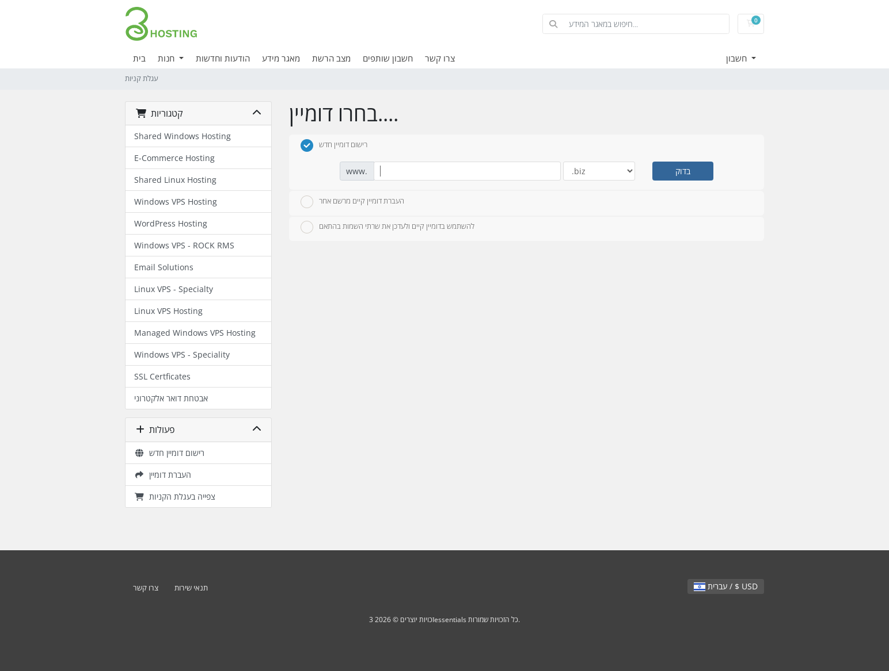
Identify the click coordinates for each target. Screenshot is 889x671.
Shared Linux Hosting (175, 179)
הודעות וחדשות (223, 58)
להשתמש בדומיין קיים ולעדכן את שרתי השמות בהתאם (387, 227)
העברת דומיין (162, 474)
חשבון (737, 58)
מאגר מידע (281, 58)
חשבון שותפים (388, 58)
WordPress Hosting (170, 223)
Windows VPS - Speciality (182, 354)
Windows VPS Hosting (175, 201)
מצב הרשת (331, 58)
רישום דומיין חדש (169, 452)
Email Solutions (163, 267)
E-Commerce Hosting (174, 157)
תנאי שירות (191, 588)
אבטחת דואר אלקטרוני (171, 398)
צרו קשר (440, 58)
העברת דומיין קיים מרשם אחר (352, 201)
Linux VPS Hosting (168, 310)
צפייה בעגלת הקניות (174, 496)
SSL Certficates (162, 376)
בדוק (682, 171)
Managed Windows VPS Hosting (195, 332)
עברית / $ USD (726, 586)
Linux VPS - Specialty (173, 288)
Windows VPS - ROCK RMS (184, 245)
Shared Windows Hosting (182, 136)
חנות (167, 58)
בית (139, 58)
